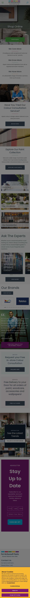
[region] (15, 582)
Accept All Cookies (15, 595)
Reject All (15, 590)
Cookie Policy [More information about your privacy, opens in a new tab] (11, 583)
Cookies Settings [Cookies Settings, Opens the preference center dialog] (15, 586)
